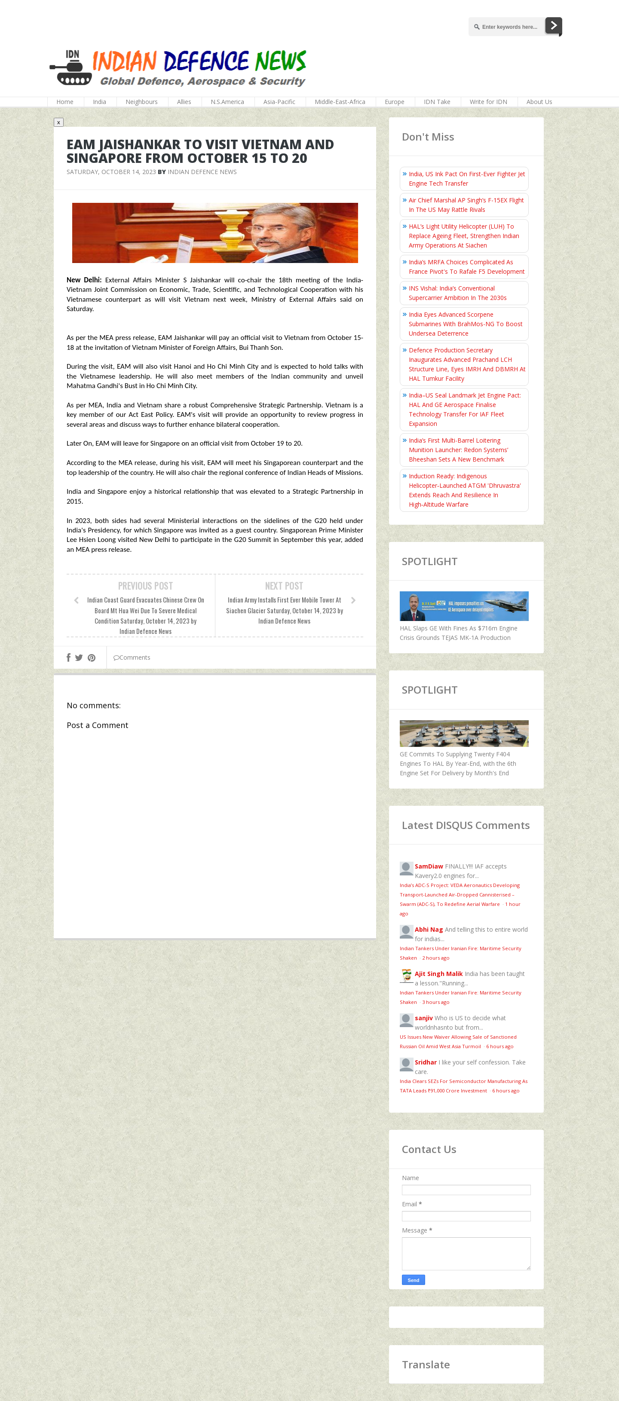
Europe (394, 102)
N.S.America (227, 102)
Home (65, 102)
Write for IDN (488, 102)
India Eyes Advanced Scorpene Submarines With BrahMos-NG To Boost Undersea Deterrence (466, 323)
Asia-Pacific (279, 102)
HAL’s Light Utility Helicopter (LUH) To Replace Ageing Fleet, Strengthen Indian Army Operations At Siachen (464, 235)
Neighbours (142, 102)
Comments (131, 657)
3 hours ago (436, 1002)
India (99, 102)
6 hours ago (500, 1046)
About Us (539, 102)
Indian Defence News (202, 172)
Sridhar (426, 1062)
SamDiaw (429, 866)
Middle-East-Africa (340, 102)
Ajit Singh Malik (439, 974)
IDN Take (437, 102)
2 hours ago (436, 957)
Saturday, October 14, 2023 (111, 172)
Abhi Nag (429, 929)
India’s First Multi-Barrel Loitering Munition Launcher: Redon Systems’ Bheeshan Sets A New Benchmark (458, 449)
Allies (184, 102)
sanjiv (424, 1018)
